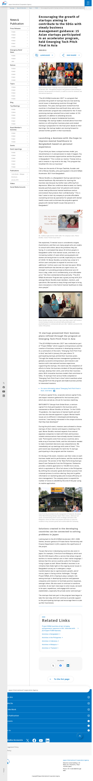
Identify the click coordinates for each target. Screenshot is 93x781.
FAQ (3, 728)
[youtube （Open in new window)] (41, 743)
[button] (44, 57)
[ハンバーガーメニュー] (88, 2)
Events (12, 145)
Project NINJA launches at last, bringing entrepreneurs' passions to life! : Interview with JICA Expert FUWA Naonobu (60, 631)
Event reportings (16, 149)
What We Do (7, 705)
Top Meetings (15, 106)
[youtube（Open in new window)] (3, 391)
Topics (12, 84)
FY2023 (13, 38)
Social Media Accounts (17, 187)
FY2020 (13, 46)
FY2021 (13, 43)
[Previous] (86, 8)
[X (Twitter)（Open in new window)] (3, 383)
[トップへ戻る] (80, 738)
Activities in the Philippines (52, 640)
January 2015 (15, 180)
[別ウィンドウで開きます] (53, 668)
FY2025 (13, 32)
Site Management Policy (10, 749)
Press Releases (15, 28)
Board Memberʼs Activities (16, 129)
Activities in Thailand (50, 650)
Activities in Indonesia (51, 643)
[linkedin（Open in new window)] (3, 396)
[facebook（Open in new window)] (3, 387)
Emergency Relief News (16, 51)
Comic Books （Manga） (18, 174)
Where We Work (9, 712)
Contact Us (6, 733)
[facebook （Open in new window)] (34, 743)
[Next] (89, 8)
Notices (12, 65)
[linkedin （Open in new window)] (47, 743)
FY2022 (13, 40)
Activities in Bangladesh (51, 636)
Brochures (14, 177)
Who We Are (7, 699)
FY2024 (13, 35)
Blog (11, 102)
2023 (13, 61)
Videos (12, 183)
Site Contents (7, 723)
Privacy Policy (6, 753)
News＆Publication (10, 718)
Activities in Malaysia (50, 647)
